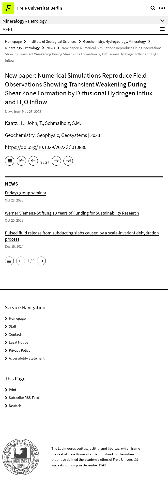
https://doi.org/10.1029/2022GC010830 (45, 147)
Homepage (13, 41)
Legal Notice (18, 342)
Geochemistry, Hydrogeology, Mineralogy (114, 41)
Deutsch (15, 405)
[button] (9, 261)
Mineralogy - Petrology (22, 47)
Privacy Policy (19, 350)
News (50, 47)
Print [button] (12, 389)
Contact (15, 334)
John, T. (34, 123)
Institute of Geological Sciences (52, 41)
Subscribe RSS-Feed (24, 397)
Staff (12, 326)
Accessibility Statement (27, 358)
